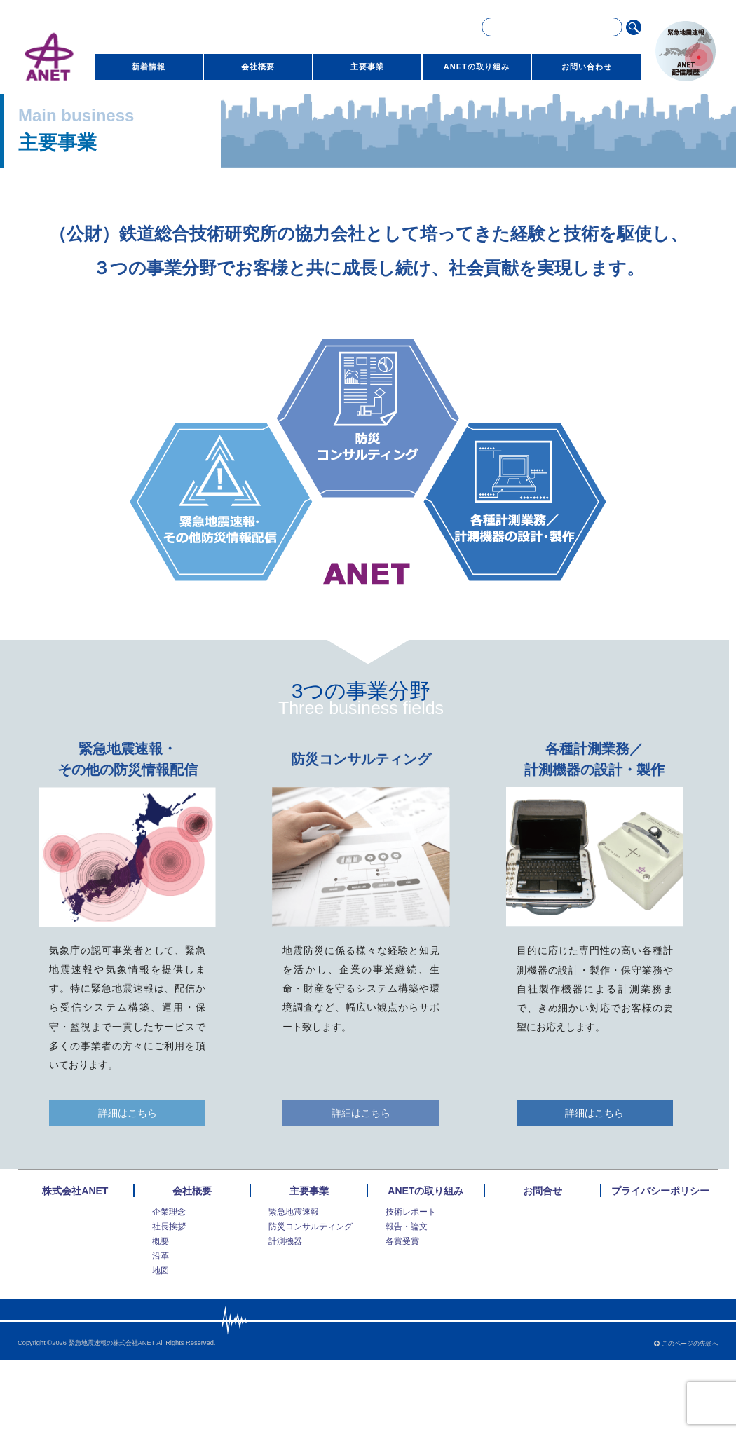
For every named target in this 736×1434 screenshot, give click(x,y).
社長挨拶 (169, 1226)
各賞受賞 (402, 1241)
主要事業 (367, 66)
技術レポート (411, 1212)
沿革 (160, 1256)
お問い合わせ (586, 66)
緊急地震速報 (293, 1212)
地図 (160, 1271)
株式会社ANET (75, 1190)
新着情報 (148, 66)
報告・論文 (407, 1226)
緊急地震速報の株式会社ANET (112, 1342)
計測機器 (285, 1241)
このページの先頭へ (686, 1343)
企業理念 (169, 1212)
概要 (160, 1241)
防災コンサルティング (310, 1226)
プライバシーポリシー (660, 1190)
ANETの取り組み (477, 66)
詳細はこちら (127, 1113)
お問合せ (542, 1190)
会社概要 (258, 66)
